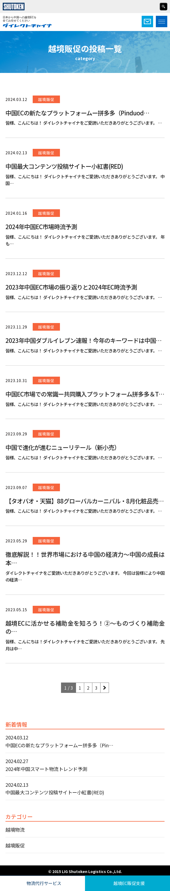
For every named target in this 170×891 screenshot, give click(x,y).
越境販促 (15, 845)
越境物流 (15, 829)
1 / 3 (68, 687)
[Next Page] (104, 688)
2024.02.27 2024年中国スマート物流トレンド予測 (46, 764)
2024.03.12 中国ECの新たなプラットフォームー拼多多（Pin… (59, 741)
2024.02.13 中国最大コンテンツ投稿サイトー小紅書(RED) (54, 788)
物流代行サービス (43, 883)
